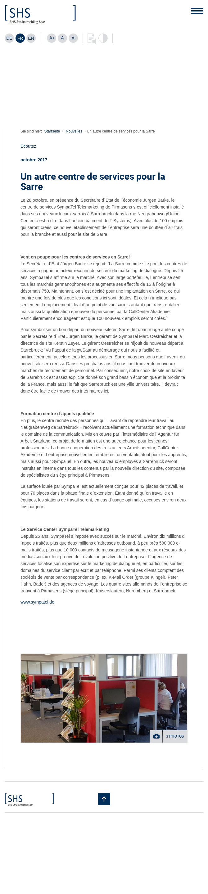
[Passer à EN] (31, 38)
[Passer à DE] (9, 38)
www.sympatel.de (37, 602)
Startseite (52, 131)
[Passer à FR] (20, 38)
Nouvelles (74, 131)
